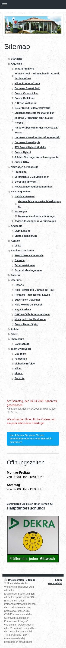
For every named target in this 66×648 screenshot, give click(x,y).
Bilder (14, 334)
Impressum (17, 339)
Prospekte (21, 171)
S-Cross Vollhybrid (26, 103)
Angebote (16, 226)
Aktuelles (16, 63)
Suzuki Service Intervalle (29, 255)
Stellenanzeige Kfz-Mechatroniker (34, 112)
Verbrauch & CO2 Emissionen (32, 176)
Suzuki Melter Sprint (26, 324)
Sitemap (30, 579)
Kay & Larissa (23, 309)
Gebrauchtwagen (25, 196)
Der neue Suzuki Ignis (27, 142)
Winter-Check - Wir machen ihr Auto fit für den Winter (37, 76)
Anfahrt (15, 329)
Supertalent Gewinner (27, 299)
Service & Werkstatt (22, 250)
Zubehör (16, 275)
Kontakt (15, 240)
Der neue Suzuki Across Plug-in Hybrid (37, 137)
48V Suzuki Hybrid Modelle (30, 147)
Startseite (16, 58)
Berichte (19, 378)
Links (18, 245)
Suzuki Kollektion (25, 98)
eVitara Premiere (24, 68)
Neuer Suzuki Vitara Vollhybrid (32, 108)
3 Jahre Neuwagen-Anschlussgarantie (37, 157)
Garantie (20, 260)
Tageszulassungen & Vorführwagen (35, 221)
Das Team (20, 353)
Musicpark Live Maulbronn (30, 319)
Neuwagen (21, 211)
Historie (19, 285)
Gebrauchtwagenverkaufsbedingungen (39, 204)
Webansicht (55, 583)
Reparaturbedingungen (28, 270)
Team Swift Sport (21, 348)
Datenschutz (22, 344)
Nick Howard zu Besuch (29, 304)
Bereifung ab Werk (25, 181)
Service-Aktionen (25, 265)
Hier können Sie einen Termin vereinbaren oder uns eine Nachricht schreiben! (31, 438)
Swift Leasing (22, 230)
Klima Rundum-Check (27, 83)
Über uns (16, 280)
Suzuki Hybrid (23, 152)
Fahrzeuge (21, 358)
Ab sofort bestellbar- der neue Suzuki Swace (36, 130)
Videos (19, 373)
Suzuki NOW (22, 162)
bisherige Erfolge (25, 363)
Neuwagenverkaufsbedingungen (33, 186)
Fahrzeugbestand (21, 191)
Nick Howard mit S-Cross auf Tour (34, 289)
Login (58, 579)
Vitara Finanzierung (26, 235)
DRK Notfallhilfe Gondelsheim (32, 314)
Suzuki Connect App (27, 93)
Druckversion (14, 579)
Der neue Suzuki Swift (27, 88)
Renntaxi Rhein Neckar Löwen (32, 294)
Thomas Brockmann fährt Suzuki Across (34, 120)
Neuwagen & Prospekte (24, 167)
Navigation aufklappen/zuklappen (33, 4)
